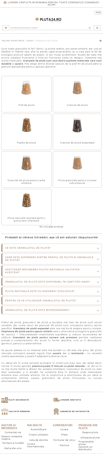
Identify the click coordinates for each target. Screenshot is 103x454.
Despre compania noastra (11, 437)
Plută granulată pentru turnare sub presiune (77, 181)
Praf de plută (26, 105)
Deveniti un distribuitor (86, 448)
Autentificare (39, 429)
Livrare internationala (35, 445)
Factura (64, 445)
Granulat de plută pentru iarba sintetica (26, 181)
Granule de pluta (77, 105)
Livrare (64, 429)
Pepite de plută (26, 142)
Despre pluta (90, 432)
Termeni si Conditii (13, 443)
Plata (64, 434)
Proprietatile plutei (86, 443)
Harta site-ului (13, 448)
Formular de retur (64, 440)
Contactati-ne (13, 432)
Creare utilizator (39, 434)
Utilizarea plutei (90, 437)
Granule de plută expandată (77, 142)
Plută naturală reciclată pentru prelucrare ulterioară (26, 219)
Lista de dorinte (38, 440)
